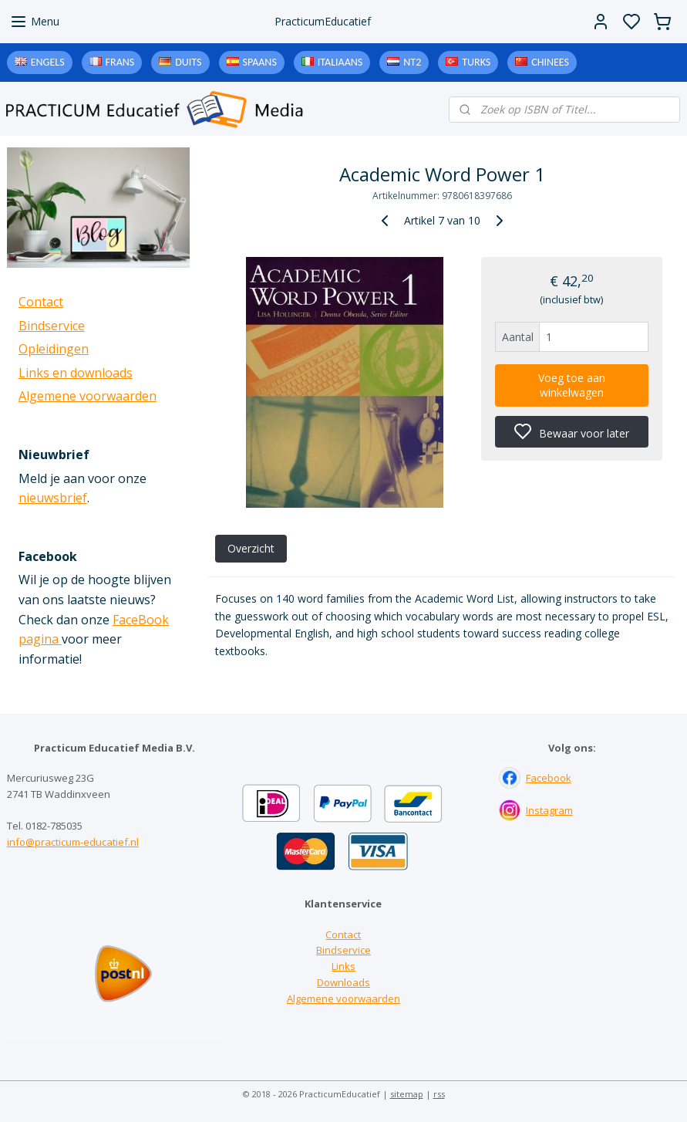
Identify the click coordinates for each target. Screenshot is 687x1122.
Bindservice (52, 325)
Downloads (343, 982)
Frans (120, 62)
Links (343, 966)
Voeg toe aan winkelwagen (571, 385)
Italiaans (340, 62)
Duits (188, 62)
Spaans (260, 62)
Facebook (548, 778)
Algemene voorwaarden (88, 395)
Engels (48, 62)
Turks (476, 62)
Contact (41, 301)
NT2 (412, 62)
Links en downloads (76, 372)
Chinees (550, 62)
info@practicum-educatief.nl (73, 842)
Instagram (549, 810)
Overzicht (250, 548)
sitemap (406, 1094)
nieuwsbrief (53, 497)
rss (439, 1094)
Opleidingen (54, 348)
